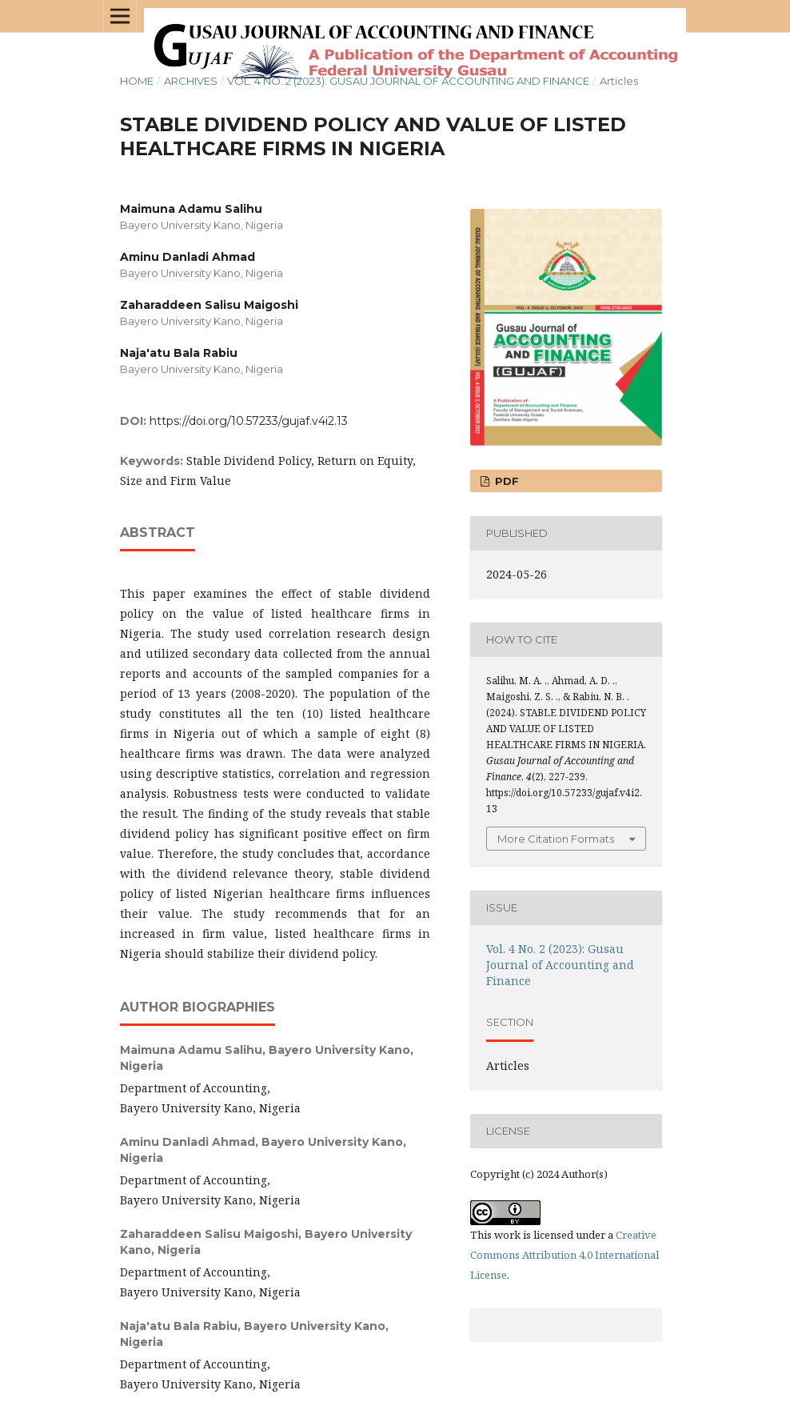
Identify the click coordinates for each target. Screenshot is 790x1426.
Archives (190, 80)
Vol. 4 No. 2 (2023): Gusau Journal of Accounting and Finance (408, 80)
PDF (505, 481)
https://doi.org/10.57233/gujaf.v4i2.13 (249, 421)
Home (137, 80)
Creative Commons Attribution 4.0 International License (564, 1255)
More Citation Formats (555, 838)
